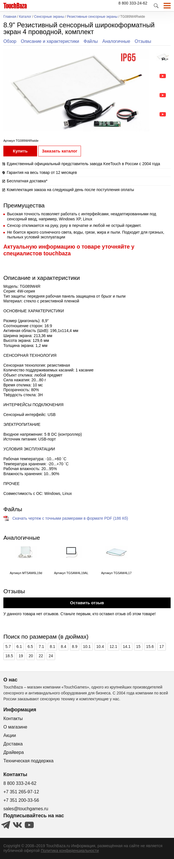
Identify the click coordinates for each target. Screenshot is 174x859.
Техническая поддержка (28, 760)
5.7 (8, 646)
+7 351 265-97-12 (21, 791)
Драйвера (13, 752)
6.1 (19, 646)
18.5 (9, 656)
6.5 (30, 646)
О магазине (15, 727)
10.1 (87, 646)
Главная (9, 17)
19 (21, 656)
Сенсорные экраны (49, 17)
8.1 (52, 646)
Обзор (9, 41)
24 (51, 656)
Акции (9, 735)
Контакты (13, 718)
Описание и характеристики (50, 41)
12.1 (113, 646)
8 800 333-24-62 (132, 3)
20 (31, 656)
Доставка (13, 743)
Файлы (90, 41)
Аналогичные (116, 41)
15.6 (150, 646)
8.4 (63, 646)
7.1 (41, 646)
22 (41, 656)
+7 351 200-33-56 (21, 800)
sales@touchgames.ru (25, 808)
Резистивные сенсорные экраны (92, 17)
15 (138, 646)
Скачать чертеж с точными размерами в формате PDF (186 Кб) (70, 518)
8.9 (74, 646)
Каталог (25, 17)
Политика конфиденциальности (70, 850)
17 (161, 646)
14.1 (126, 646)
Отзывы (143, 41)
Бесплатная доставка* (27, 181)
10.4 (100, 646)
